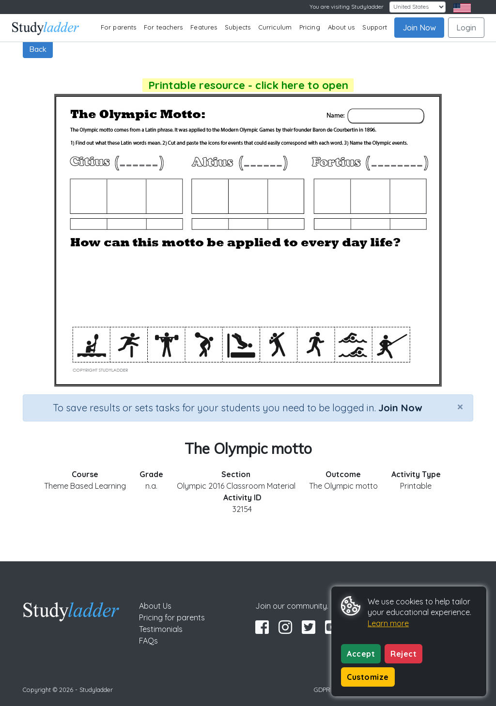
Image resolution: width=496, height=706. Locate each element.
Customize (368, 677)
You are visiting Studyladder (347, 6)
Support (374, 27)
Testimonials (161, 629)
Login (466, 27)
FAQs (148, 641)
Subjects (237, 27)
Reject (403, 654)
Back (37, 49)
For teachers (163, 27)
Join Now (419, 27)
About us (341, 27)
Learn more (388, 623)
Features (203, 27)
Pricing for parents (172, 617)
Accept (361, 654)
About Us (155, 606)
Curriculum (275, 27)
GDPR (322, 689)
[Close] (460, 406)
